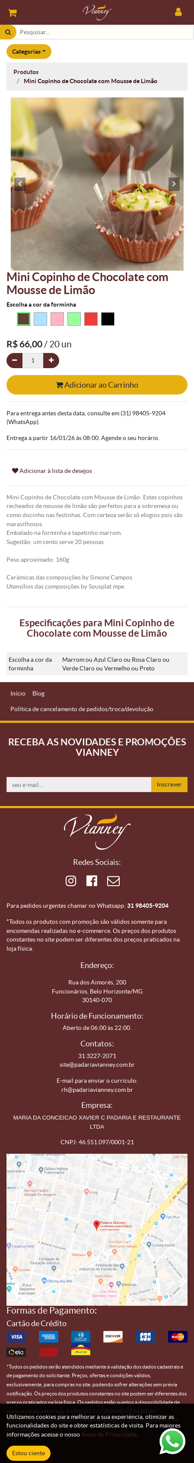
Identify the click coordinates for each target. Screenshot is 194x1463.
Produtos (25, 71)
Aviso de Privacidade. (109, 1434)
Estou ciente (28, 1453)
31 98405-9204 (148, 905)
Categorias (26, 51)
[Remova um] (14, 360)
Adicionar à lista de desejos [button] (52, 470)
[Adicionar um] (51, 360)
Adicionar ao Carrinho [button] (97, 384)
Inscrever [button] (169, 784)
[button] (20, 184)
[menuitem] (18, 694)
